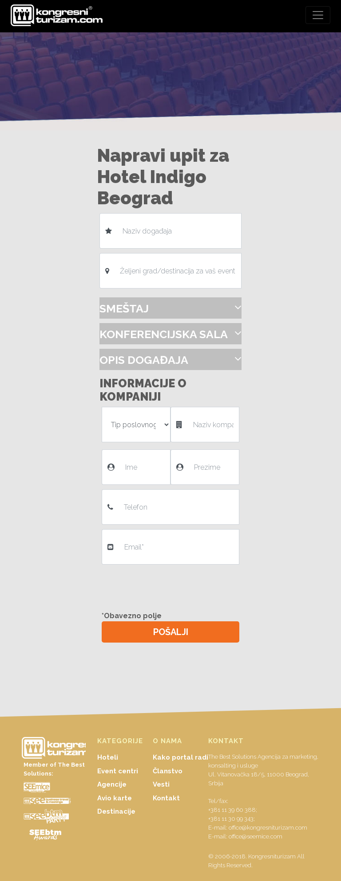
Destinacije (116, 811)
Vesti (161, 784)
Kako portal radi (180, 757)
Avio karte (114, 798)
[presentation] (171, 586)
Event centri (117, 771)
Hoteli (107, 757)
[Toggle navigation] (317, 15)
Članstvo (167, 771)
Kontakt (166, 798)
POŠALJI (170, 632)
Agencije (112, 784)
